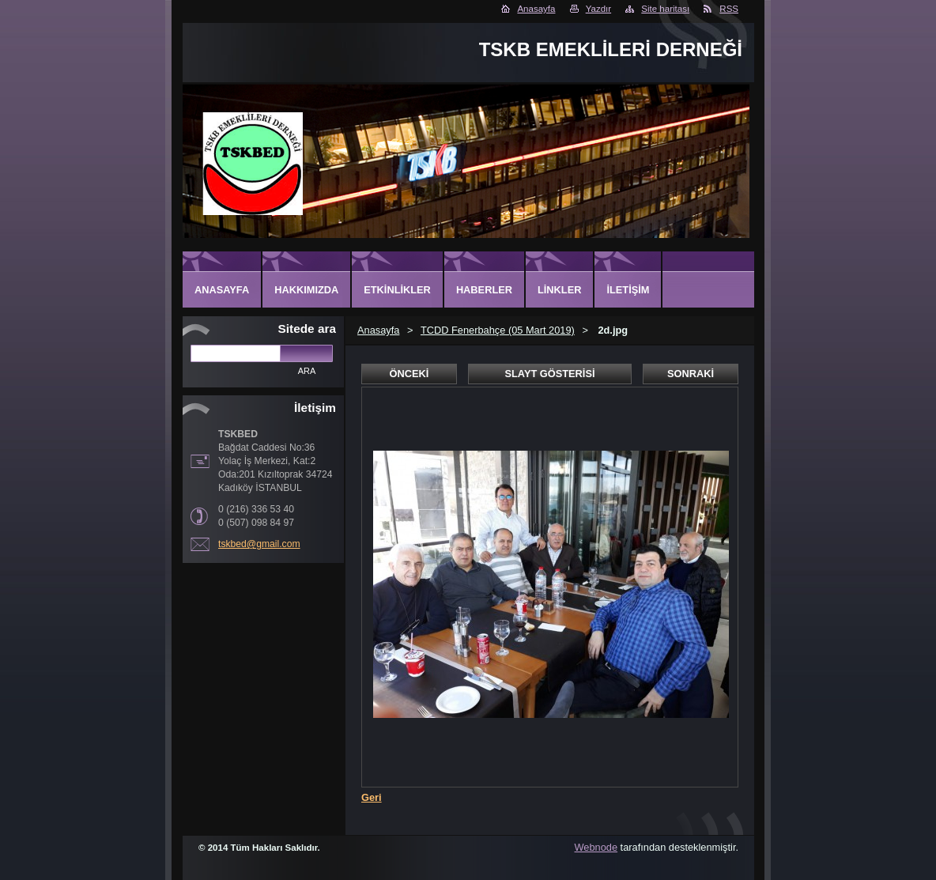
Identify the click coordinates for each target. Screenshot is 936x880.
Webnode (596, 847)
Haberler (484, 290)
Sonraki (690, 374)
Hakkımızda (306, 290)
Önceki (409, 374)
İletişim (627, 290)
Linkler (559, 290)
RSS (728, 8)
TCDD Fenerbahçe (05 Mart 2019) (498, 330)
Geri (371, 797)
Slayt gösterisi (549, 374)
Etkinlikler (397, 290)
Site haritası (665, 8)
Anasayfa (536, 8)
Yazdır (598, 8)
